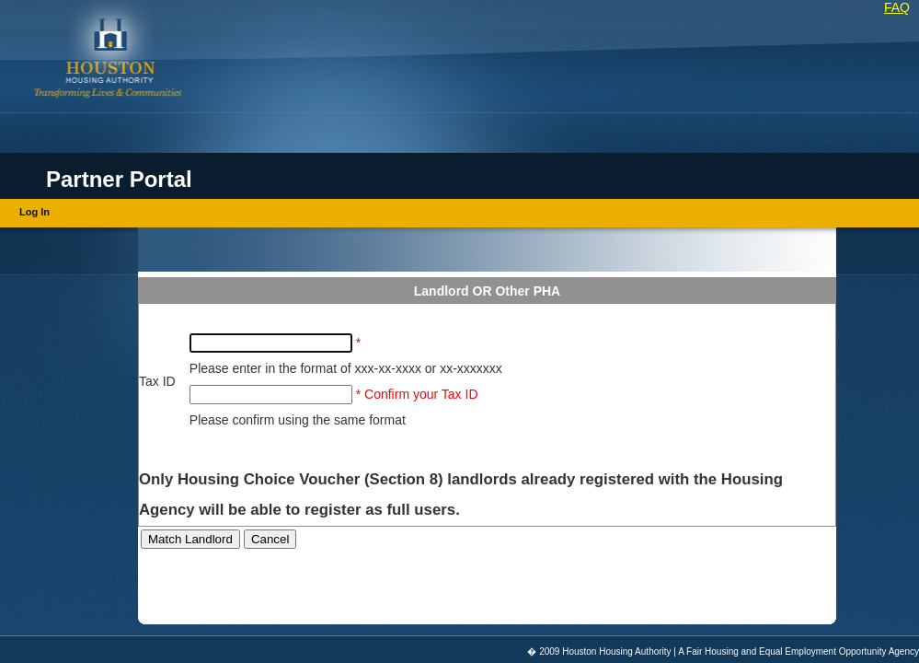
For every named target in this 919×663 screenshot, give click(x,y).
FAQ (897, 7)
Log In (34, 211)
